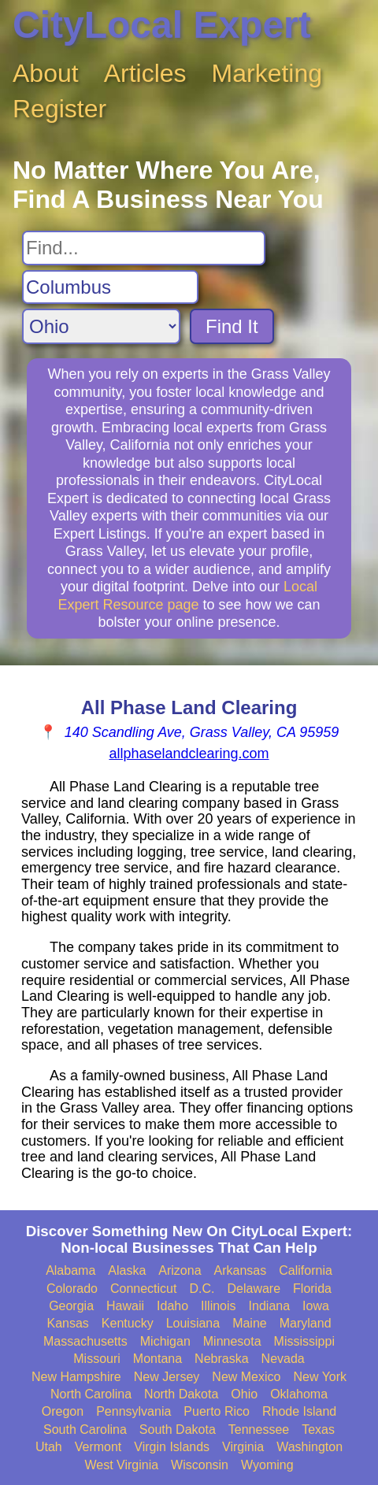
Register (59, 108)
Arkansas (240, 1270)
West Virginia (121, 1465)
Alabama (70, 1270)
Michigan (165, 1341)
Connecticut (143, 1288)
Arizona (179, 1270)
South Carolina (85, 1429)
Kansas (67, 1323)
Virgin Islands (171, 1447)
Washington (309, 1447)
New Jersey (167, 1376)
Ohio (244, 1394)
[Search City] (110, 287)
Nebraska (221, 1358)
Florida (312, 1288)
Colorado (72, 1288)
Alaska (127, 1270)
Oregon (62, 1411)
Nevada (283, 1358)
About (46, 73)
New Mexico (246, 1376)
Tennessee (258, 1429)
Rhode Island (299, 1411)
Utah (48, 1447)
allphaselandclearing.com (189, 753)
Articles (145, 73)
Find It (232, 326)
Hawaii (125, 1306)
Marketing (267, 73)
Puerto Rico (216, 1411)
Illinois (218, 1306)
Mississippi (304, 1341)
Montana (157, 1358)
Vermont (98, 1447)
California (305, 1270)
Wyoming (267, 1465)
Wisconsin (199, 1465)
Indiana (270, 1306)
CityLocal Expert (162, 25)
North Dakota (181, 1394)
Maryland (306, 1323)
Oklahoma (299, 1394)
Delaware (253, 1288)
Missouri (96, 1358)
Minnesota (232, 1341)
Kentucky (128, 1323)
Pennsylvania (133, 1411)
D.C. (201, 1288)
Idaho (172, 1306)
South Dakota (177, 1429)
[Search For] (143, 248)
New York (319, 1376)
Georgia (71, 1306)
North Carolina (91, 1394)
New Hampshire (76, 1376)
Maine (249, 1323)
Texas (318, 1429)
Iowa (315, 1306)
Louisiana (193, 1323)
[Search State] (101, 326)
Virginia (243, 1447)
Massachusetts (85, 1341)
